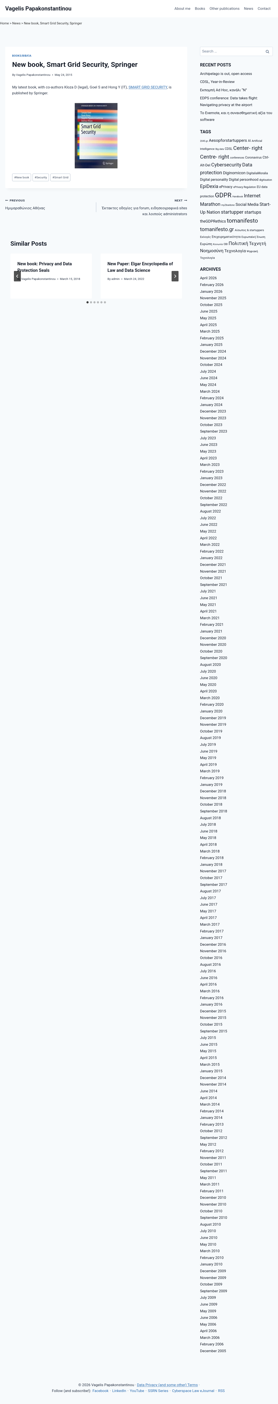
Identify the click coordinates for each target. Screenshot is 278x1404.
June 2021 (208, 598)
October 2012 (211, 1131)
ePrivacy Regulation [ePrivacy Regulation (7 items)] (244, 187)
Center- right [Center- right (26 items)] (247, 148)
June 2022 (208, 524)
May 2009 (208, 1311)
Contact (264, 8)
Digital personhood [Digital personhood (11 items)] (243, 180)
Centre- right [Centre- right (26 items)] (214, 157)
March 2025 (210, 331)
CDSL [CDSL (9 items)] (228, 149)
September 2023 (213, 431)
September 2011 (213, 1171)
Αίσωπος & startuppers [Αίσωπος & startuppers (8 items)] (249, 230)
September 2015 (213, 1031)
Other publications (225, 8)
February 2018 (212, 858)
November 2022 (213, 491)
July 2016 (208, 971)
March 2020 (210, 698)
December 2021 (213, 564)
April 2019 (208, 764)
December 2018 (213, 791)
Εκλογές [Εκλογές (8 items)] (205, 237)
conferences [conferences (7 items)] (237, 157)
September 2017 (213, 884)
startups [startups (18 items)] (252, 212)
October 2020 (211, 651)
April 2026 (208, 278)
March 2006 (210, 1337)
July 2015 (208, 1037)
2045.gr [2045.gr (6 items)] (204, 141)
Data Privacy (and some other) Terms (167, 1385)
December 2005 (213, 1351)
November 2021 (213, 571)
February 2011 (212, 1191)
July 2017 (208, 898)
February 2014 (212, 1111)
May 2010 (208, 1244)
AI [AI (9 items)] (249, 140)
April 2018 (208, 844)
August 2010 (210, 1224)
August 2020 (210, 664)
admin (115, 279)
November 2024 (213, 358)
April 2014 (208, 1098)
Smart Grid (60, 177)
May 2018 (208, 838)
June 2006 (208, 1317)
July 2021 (208, 591)
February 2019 (212, 778)
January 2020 (211, 711)
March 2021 (210, 618)
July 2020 (208, 671)
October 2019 (211, 731)
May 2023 (208, 451)
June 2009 (208, 1304)
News (248, 8)
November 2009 (213, 1277)
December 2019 (213, 718)
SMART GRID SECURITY (148, 87)
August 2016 (210, 964)
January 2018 (211, 864)
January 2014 (211, 1117)
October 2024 (211, 364)
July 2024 (208, 371)
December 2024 (213, 351)
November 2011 (213, 1157)
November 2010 (213, 1204)
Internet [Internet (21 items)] (252, 195)
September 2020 (213, 658)
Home (4, 23)
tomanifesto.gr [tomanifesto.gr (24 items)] (217, 229)
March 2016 (210, 991)
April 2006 (208, 1331)
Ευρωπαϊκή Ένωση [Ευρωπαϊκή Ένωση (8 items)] (253, 237)
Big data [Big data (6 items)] (219, 149)
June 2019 (208, 751)
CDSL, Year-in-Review (217, 82)
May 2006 (208, 1324)
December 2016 (213, 944)
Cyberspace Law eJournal (193, 1391)
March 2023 (210, 464)
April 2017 (208, 917)
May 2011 (208, 1178)
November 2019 (213, 724)
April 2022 (208, 538)
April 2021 (208, 611)
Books (200, 8)
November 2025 (213, 298)
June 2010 (208, 1237)
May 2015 (208, 1051)
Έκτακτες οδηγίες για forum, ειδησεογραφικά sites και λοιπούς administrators (143, 206)
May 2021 (208, 604)
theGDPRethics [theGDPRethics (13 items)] (213, 221)
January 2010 (211, 1264)
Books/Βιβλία (21, 55)
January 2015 (211, 1071)
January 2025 (211, 344)
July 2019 (208, 744)
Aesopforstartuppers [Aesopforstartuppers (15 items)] (228, 140)
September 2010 (213, 1217)
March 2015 (210, 1064)
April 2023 (208, 458)
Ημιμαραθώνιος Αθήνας (49, 203)
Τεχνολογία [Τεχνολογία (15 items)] (235, 250)
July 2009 (208, 1297)
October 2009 (211, 1284)
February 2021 (212, 624)
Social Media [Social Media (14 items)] (247, 204)
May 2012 (208, 1144)
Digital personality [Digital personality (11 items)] (214, 180)
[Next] (175, 276)
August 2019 (210, 738)
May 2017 (208, 911)
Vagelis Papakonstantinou (33, 74)
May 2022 (208, 531)
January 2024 (211, 405)
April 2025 (208, 325)
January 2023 (211, 478)
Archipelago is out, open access (226, 73)
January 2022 (211, 558)
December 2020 (213, 638)
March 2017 (210, 924)
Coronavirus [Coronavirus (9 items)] (253, 157)
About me (182, 8)
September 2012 (213, 1137)
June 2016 (208, 978)
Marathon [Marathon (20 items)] (210, 204)
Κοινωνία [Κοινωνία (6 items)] (218, 244)
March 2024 (210, 391)
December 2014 (213, 1078)
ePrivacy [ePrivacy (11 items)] (225, 187)
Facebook (101, 1391)
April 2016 (208, 984)
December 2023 (213, 411)
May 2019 (208, 758)
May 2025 (208, 318)
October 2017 (211, 878)
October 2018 (211, 804)
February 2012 (212, 1151)
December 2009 (213, 1271)
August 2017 (210, 891)
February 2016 (212, 998)
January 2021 (211, 631)
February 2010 (212, 1257)
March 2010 (210, 1251)
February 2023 (212, 471)
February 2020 (212, 704)
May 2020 (208, 684)
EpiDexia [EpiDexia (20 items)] (209, 186)
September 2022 (213, 504)
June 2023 (208, 444)
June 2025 (208, 311)
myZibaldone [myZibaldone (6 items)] (228, 205)
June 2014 (208, 1091)
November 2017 (213, 871)
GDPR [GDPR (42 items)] (223, 195)
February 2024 (212, 398)
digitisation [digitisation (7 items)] (265, 179)
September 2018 (213, 811)
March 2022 (210, 544)
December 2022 (213, 484)
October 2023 (211, 425)
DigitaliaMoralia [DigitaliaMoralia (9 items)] (257, 173)
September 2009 (213, 1291)
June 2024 (208, 378)
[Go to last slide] (17, 276)
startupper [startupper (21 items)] (232, 212)
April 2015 (208, 1058)
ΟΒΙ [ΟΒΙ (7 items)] (226, 244)
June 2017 (208, 904)
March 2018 (210, 851)
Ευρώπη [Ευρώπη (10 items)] (206, 244)
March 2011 (210, 1184)
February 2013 (212, 1124)
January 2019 (211, 784)
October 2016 (211, 958)
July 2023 (208, 438)
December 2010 (213, 1197)
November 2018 (213, 798)
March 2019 (210, 771)
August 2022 (210, 511)
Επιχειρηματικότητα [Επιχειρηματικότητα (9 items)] (226, 237)
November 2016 (213, 951)
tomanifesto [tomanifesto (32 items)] (242, 220)
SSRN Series (158, 1391)
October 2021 (211, 578)
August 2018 (210, 818)
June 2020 (208, 678)
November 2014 (213, 1084)
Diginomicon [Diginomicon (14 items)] (234, 173)
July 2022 (208, 518)
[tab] (87, 302)
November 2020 (213, 644)
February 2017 (212, 931)
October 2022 (211, 498)
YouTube (137, 1391)
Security (41, 177)
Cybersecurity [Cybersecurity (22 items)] (226, 165)
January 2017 (211, 937)
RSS (221, 1391)
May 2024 (208, 384)
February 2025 (212, 338)
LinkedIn (119, 1391)
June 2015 (208, 1044)
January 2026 (211, 291)
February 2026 (212, 284)
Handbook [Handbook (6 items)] (237, 196)
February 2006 (212, 1344)
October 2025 (211, 305)
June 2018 (208, 831)
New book (21, 177)
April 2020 (208, 691)
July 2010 (208, 1231)
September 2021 (213, 584)
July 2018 (208, 824)
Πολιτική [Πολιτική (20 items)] (238, 243)
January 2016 (211, 1004)
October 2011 (211, 1164)
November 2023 (213, 418)
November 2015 (213, 1017)
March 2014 (210, 1104)
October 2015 (211, 1024)
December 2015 (213, 1011)
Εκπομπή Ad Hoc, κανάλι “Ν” (223, 90)
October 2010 (211, 1211)
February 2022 (212, 551)
